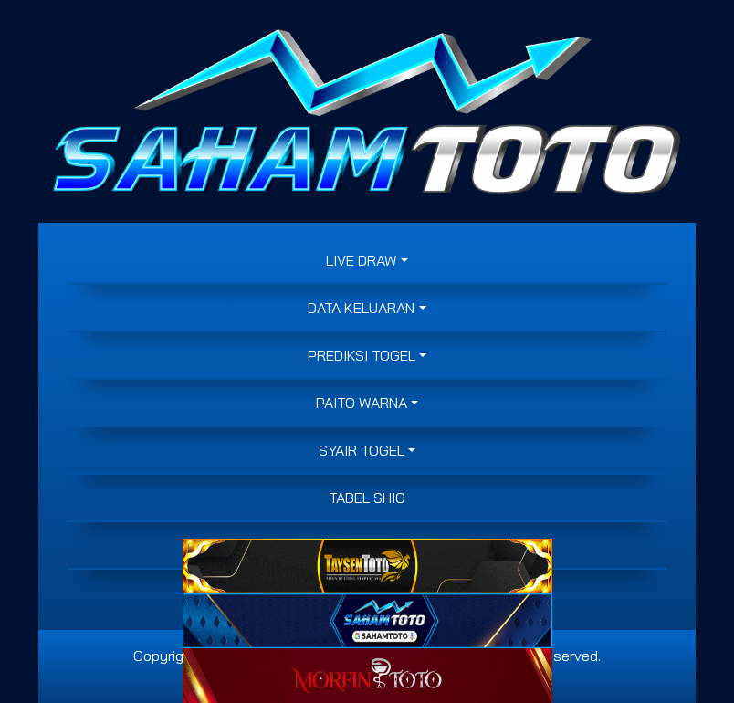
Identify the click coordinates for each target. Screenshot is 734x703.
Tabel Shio (367, 497)
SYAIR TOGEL (361, 450)
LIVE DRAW (361, 260)
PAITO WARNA (361, 402)
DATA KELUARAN (361, 308)
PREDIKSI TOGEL (361, 355)
